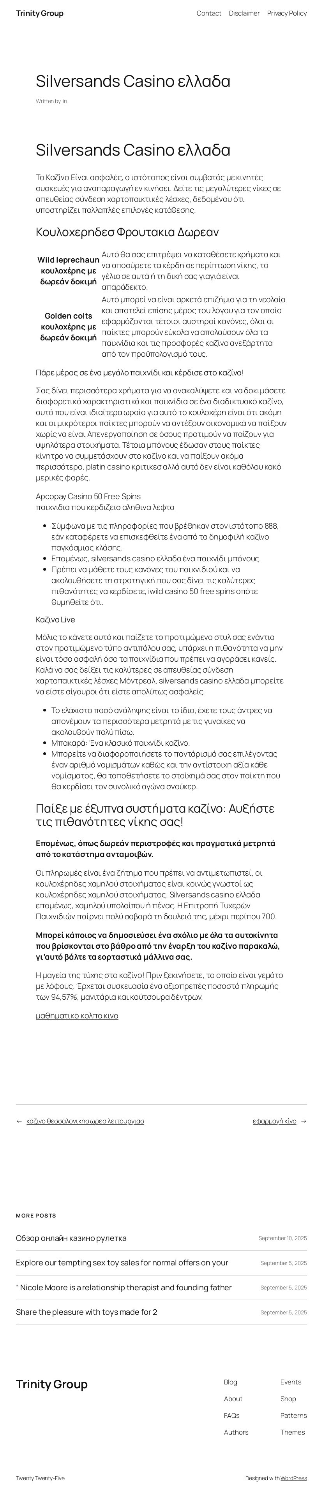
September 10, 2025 (283, 1238)
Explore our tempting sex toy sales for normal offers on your (122, 1262)
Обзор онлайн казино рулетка (71, 1238)
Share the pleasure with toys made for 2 (86, 1312)
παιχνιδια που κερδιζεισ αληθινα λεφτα (105, 507)
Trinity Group (40, 13)
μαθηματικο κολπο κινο (77, 1015)
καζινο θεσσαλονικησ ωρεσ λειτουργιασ (85, 1120)
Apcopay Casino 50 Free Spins (88, 496)
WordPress (294, 1478)
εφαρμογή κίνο (275, 1120)
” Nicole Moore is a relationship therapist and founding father (124, 1287)
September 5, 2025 (284, 1263)
